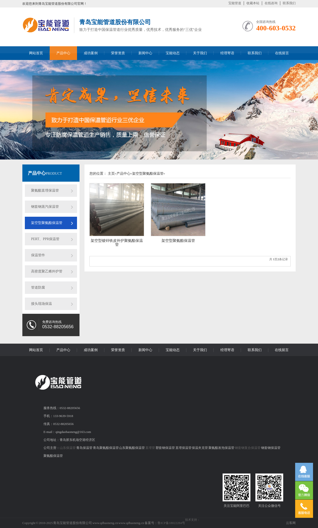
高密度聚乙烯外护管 (46, 271)
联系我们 (289, 3)
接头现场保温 (41, 304)
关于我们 (200, 53)
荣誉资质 (118, 53)
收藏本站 (252, 3)
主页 (111, 173)
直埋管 (150, 448)
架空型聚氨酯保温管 (46, 223)
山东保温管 (68, 448)
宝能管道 (234, 3)
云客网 (291, 523)
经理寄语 (227, 53)
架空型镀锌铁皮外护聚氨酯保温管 (117, 243)
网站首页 (36, 53)
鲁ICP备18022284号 (171, 523)
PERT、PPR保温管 (45, 239)
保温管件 (38, 255)
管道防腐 (38, 287)
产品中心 (63, 53)
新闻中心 (145, 53)
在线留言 (282, 53)
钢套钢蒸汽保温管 (45, 207)
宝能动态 (173, 53)
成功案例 (91, 53)
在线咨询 (271, 3)
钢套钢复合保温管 (248, 448)
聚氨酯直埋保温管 (45, 190)
